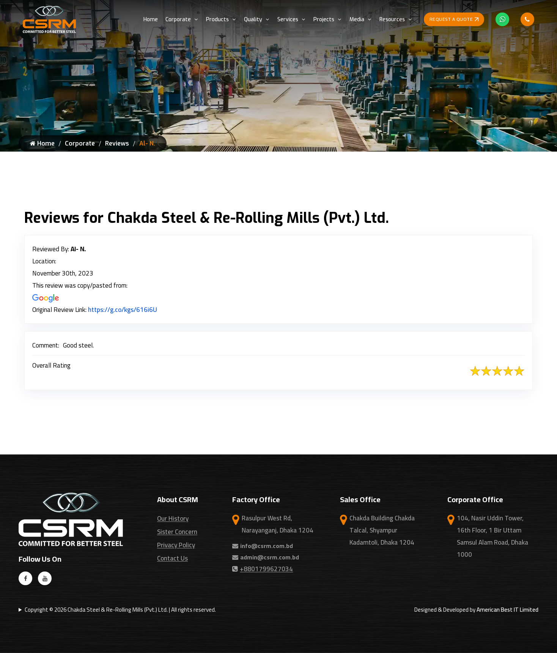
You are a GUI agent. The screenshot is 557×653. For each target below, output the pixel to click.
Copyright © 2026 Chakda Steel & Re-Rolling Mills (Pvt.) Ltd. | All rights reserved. (120, 609)
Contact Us (172, 558)
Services (287, 19)
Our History (173, 518)
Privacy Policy (176, 545)
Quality (253, 19)
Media (356, 19)
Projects (323, 19)
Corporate (178, 19)
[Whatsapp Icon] (502, 19)
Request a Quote (454, 19)
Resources (392, 19)
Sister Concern (177, 532)
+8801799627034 (262, 569)
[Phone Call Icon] (527, 19)
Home (150, 19)
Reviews (117, 143)
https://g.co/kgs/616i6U (122, 310)
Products (217, 19)
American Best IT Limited (507, 609)
